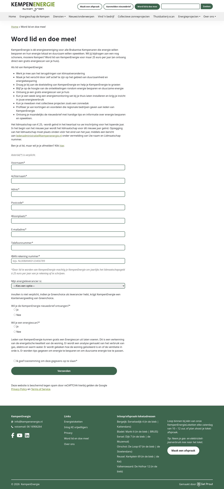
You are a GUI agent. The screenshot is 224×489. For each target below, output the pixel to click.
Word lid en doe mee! (76, 438)
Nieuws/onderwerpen (81, 16)
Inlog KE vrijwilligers (76, 427)
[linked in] (27, 435)
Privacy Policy (19, 389)
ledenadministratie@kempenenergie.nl (39, 135)
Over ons (208, 16)
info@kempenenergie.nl (28, 421)
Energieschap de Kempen (34, 16)
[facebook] (12, 435)
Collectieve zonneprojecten (134, 16)
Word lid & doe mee (147, 6)
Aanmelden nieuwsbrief (118, 6)
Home (12, 16)
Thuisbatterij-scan (164, 16)
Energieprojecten (188, 16)
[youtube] (19, 435)
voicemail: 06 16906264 (28, 426)
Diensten (58, 16)
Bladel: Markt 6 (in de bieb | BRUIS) (137, 431)
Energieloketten (73, 421)
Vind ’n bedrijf (106, 16)
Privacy (68, 433)
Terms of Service (40, 389)
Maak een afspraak (89, 6)
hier (62, 145)
